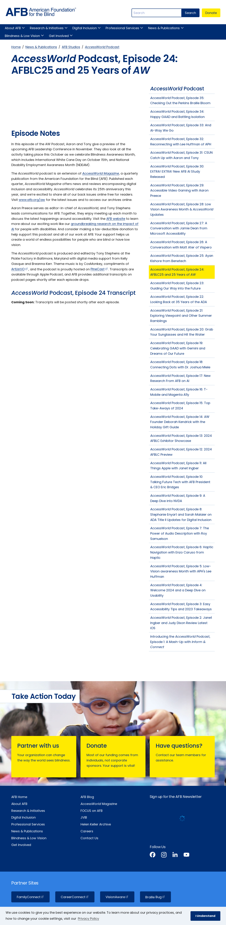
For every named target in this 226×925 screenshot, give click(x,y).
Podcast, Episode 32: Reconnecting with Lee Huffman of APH (180, 141)
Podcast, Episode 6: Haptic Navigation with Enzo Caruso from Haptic (181, 552)
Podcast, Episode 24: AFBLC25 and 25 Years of (177, 272)
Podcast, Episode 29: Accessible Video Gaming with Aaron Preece (179, 190)
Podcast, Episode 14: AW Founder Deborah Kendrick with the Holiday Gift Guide (179, 421)
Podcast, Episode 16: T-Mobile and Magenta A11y (179, 392)
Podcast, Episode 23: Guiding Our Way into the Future (177, 286)
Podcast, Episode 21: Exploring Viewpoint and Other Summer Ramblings (181, 315)
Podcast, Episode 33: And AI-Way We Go (180, 128)
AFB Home (19, 797)
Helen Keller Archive (96, 824)
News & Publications (164, 28)
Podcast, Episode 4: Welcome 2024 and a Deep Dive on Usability (178, 590)
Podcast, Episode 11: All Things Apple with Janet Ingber (178, 466)
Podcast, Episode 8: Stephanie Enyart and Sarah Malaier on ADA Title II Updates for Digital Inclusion (181, 514)
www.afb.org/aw (32, 200)
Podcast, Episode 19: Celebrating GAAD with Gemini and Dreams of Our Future (177, 348)
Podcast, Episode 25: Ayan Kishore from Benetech (181, 258)
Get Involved (59, 36)
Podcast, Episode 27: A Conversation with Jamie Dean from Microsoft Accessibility (178, 228)
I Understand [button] (205, 916)
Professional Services (122, 28)
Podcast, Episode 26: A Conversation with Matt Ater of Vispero (181, 245)
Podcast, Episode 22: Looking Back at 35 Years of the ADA (178, 299)
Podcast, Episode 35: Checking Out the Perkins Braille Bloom (180, 100)
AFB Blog (87, 797)
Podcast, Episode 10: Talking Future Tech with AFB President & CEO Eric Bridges (180, 481)
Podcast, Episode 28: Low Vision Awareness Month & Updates (181, 209)
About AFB (13, 28)
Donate (211, 13)
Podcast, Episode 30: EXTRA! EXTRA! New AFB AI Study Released (177, 171)
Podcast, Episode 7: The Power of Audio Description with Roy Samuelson (179, 533)
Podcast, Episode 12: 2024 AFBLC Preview (181, 452)
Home (16, 47)
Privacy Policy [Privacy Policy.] (88, 918)
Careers (87, 831)
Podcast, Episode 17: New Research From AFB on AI (180, 378)
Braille (155, 897)
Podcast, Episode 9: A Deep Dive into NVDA (177, 498)
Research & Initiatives (47, 28)
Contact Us (89, 838)
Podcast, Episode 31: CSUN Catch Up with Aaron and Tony (181, 155)
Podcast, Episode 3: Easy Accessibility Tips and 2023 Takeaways (181, 606)
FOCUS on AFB (92, 810)
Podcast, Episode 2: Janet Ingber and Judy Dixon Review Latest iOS (181, 622)
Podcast (102, 47)
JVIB (84, 817)
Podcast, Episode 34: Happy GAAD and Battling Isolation (177, 114)
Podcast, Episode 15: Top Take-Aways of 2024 (180, 405)
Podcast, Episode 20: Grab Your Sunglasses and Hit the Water (181, 332)
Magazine (99, 804)
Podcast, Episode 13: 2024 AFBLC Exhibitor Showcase (181, 438)
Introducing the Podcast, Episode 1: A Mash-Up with (180, 641)
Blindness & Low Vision (22, 36)
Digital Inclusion (84, 28)
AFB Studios (71, 47)
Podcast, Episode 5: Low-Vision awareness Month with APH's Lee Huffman (180, 571)
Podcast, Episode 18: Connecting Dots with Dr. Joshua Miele (180, 364)
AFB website (115, 218)
